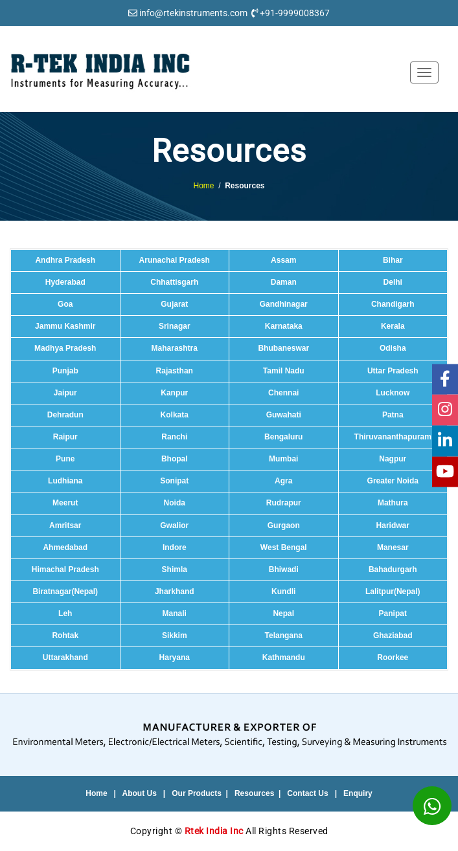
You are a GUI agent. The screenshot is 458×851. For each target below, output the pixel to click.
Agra (283, 480)
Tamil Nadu (283, 370)
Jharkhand (174, 591)
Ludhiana (65, 480)
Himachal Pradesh (65, 569)
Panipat (393, 613)
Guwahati (283, 414)
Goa (65, 304)
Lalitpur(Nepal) (392, 591)
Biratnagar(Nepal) (65, 591)
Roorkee (392, 657)
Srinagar (174, 326)
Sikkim (174, 635)
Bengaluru (283, 436)
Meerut (65, 502)
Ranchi (174, 436)
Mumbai (283, 458)
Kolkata (175, 414)
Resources (254, 793)
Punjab (65, 370)
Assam (283, 260)
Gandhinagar (284, 304)
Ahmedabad (65, 547)
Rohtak (65, 635)
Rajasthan (174, 370)
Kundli (283, 591)
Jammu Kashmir (65, 326)
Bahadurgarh (393, 569)
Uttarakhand (65, 657)
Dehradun (65, 414)
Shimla (174, 569)
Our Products (197, 793)
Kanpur (174, 392)
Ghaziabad (393, 635)
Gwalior (174, 525)
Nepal (283, 613)
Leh (65, 613)
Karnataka (284, 326)
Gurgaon (284, 525)
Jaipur (65, 392)
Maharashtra (175, 348)
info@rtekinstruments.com (193, 13)
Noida (174, 502)
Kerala (393, 326)
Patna (393, 414)
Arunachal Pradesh (174, 260)
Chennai (283, 392)
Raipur (65, 436)
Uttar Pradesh (392, 370)
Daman (284, 282)
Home (203, 185)
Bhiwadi (284, 569)
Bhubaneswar (283, 348)
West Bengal (283, 547)
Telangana (284, 635)
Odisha (393, 348)
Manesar (393, 547)
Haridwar (392, 525)
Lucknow (392, 392)
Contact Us (307, 793)
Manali (175, 613)
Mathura (393, 502)
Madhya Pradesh (65, 348)
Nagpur (392, 458)
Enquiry (357, 793)
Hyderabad (65, 282)
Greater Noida (392, 480)
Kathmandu (283, 657)
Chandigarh (393, 304)
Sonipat (174, 480)
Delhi (393, 282)
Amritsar (65, 525)
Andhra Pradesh (65, 260)
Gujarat (174, 304)
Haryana (174, 657)
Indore (175, 547)
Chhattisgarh (174, 282)
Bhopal (174, 458)
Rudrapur (283, 502)
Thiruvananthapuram (392, 436)
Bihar (393, 260)
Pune (65, 458)
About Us (139, 793)
